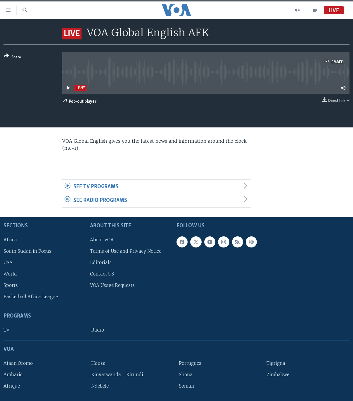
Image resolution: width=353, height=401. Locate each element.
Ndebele (100, 386)
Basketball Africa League (31, 296)
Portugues (190, 363)
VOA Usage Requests (112, 285)
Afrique (12, 386)
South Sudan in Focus (27, 251)
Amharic (13, 374)
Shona (186, 374)
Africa (10, 239)
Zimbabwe (278, 374)
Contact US (102, 274)
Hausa (98, 363)
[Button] (12, 58)
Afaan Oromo (18, 363)
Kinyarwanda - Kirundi (117, 374)
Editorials (101, 262)
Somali (186, 386)
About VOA (102, 239)
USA (8, 262)
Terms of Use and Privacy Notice (125, 251)
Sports (11, 285)
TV (6, 330)
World (10, 274)
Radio (97, 330)
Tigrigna (276, 363)
